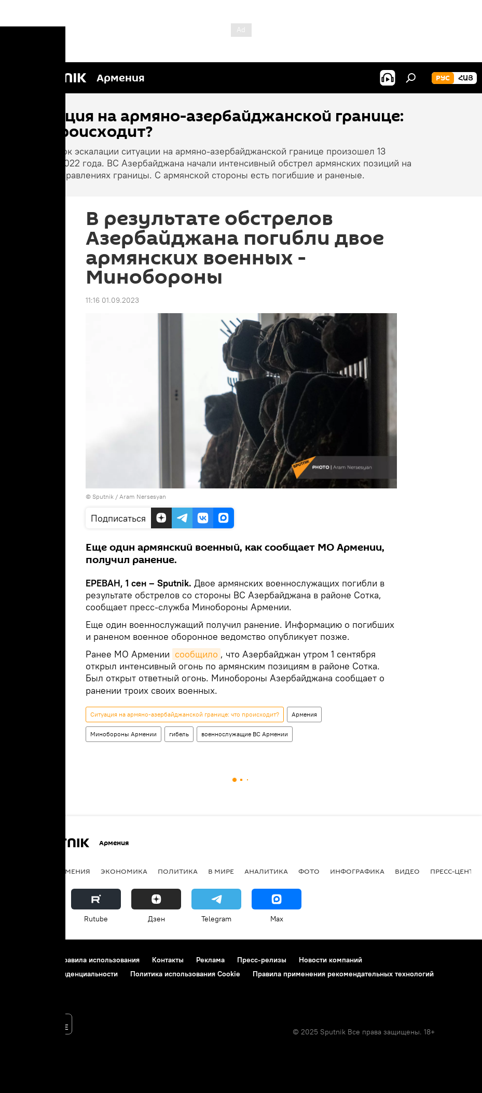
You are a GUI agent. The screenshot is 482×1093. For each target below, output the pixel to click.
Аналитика (266, 871)
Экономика (124, 871)
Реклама (210, 959)
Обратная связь (37, 987)
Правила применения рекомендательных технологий (343, 973)
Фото (309, 871)
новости (28, 871)
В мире (221, 871)
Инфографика (357, 871)
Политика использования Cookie (185, 973)
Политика (178, 871)
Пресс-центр (453, 871)
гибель (179, 734)
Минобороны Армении (123, 734)
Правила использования (99, 959)
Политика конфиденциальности (64, 973)
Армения (304, 714)
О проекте (28, 959)
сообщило (196, 654)
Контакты (168, 959)
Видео (407, 871)
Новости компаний (330, 959)
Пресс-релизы (261, 959)
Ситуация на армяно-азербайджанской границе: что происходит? (184, 714)
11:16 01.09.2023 (112, 300)
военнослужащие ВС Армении (244, 734)
